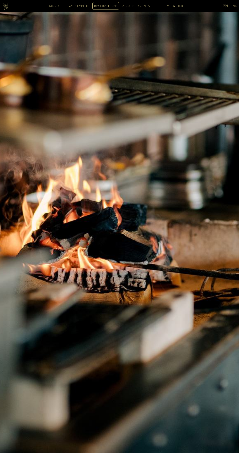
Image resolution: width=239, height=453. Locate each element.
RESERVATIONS (106, 6)
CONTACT (146, 6)
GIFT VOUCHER (171, 6)
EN (225, 6)
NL (234, 6)
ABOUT (128, 6)
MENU (54, 6)
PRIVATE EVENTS (76, 6)
